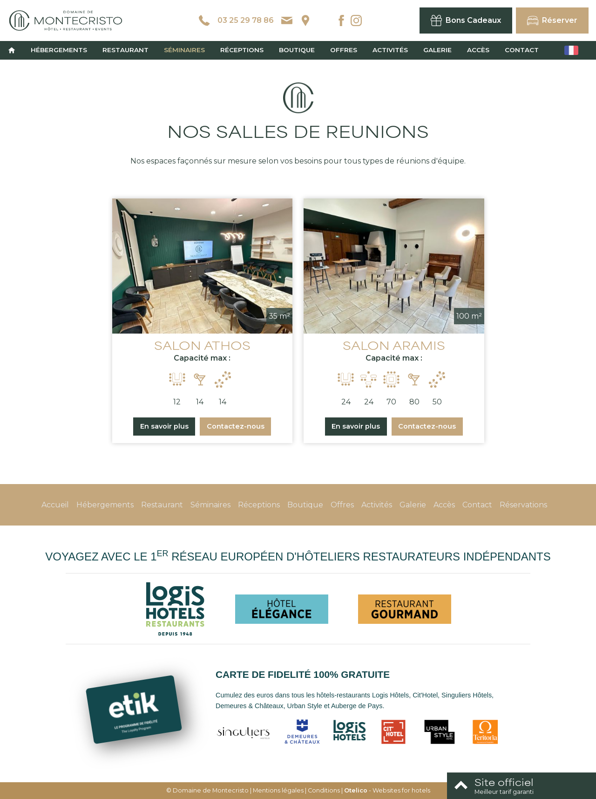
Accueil (55, 504)
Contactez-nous (235, 426)
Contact (522, 50)
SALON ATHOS (202, 345)
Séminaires (184, 50)
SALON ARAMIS (394, 345)
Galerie (437, 50)
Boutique (297, 50)
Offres (343, 50)
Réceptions (242, 50)
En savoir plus (164, 426)
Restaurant (125, 50)
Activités (390, 50)
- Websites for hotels (387, 790)
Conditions (324, 790)
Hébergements (59, 50)
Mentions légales (278, 790)
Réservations (523, 504)
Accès (478, 50)
